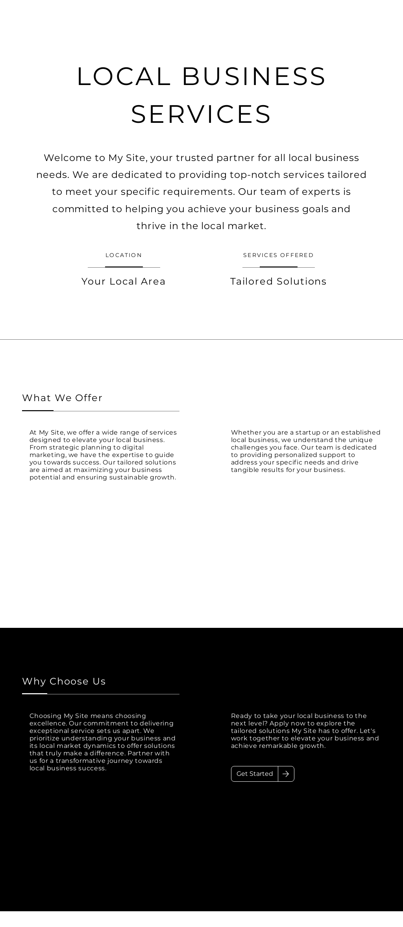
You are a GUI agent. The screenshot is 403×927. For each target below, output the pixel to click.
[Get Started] (254, 774)
